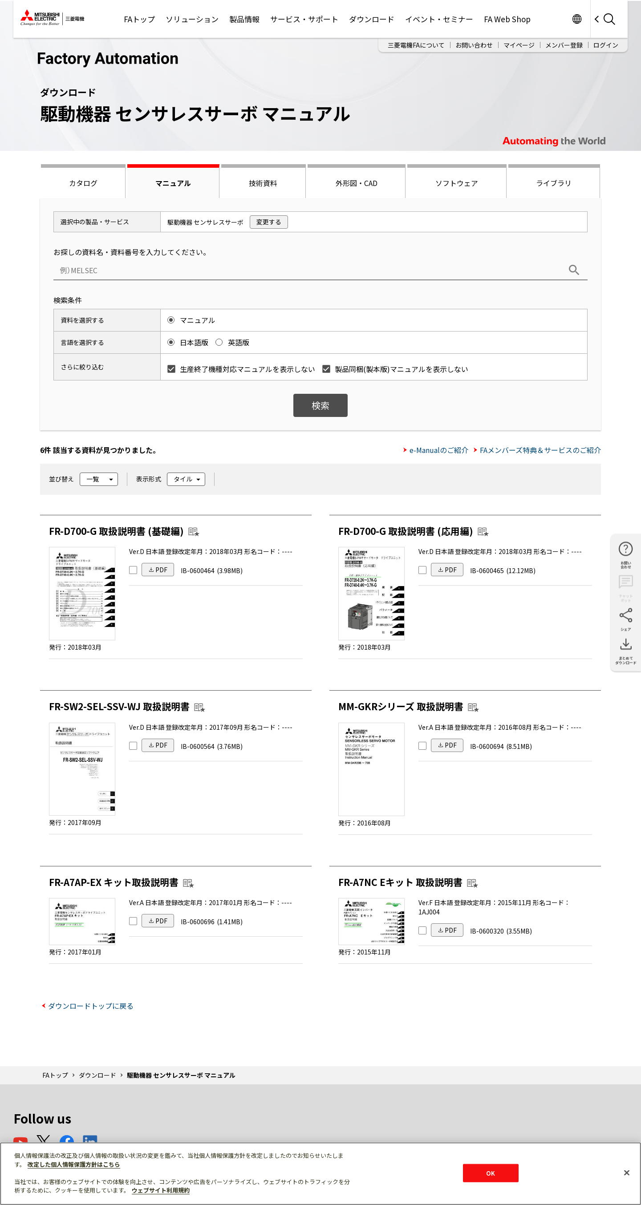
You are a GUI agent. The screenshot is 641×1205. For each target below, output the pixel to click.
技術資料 (263, 183)
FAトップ (139, 18)
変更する (268, 221)
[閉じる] (627, 1172)
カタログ (83, 183)
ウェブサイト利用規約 (161, 1190)
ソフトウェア (456, 183)
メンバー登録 (564, 44)
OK (490, 1173)
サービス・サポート (304, 18)
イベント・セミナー (439, 18)
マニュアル (173, 183)
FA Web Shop (507, 18)
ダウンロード (371, 18)
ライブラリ (554, 183)
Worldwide (576, 19)
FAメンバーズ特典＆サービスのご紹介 (540, 450)
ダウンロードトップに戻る (91, 1005)
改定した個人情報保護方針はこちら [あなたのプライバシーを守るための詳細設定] (74, 1164)
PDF (161, 569)
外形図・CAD (356, 183)
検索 (320, 405)
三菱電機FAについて (416, 44)
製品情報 (244, 18)
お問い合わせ (474, 44)
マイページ (519, 44)
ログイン (605, 44)
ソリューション (192, 18)
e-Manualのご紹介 (439, 450)
